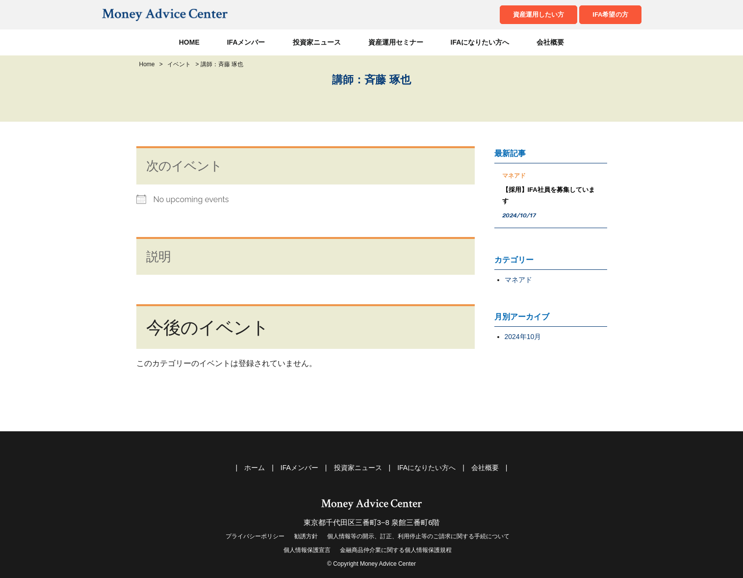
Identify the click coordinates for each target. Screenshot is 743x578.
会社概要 (550, 42)
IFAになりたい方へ (480, 42)
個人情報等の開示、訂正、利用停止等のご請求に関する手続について (418, 536)
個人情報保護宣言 (307, 550)
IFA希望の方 (610, 14)
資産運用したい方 (538, 14)
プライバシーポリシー (255, 536)
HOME (189, 42)
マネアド (518, 280)
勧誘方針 (306, 536)
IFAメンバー (246, 42)
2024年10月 (523, 337)
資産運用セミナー (395, 42)
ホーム (254, 468)
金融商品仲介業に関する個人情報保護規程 (396, 550)
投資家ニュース (317, 42)
